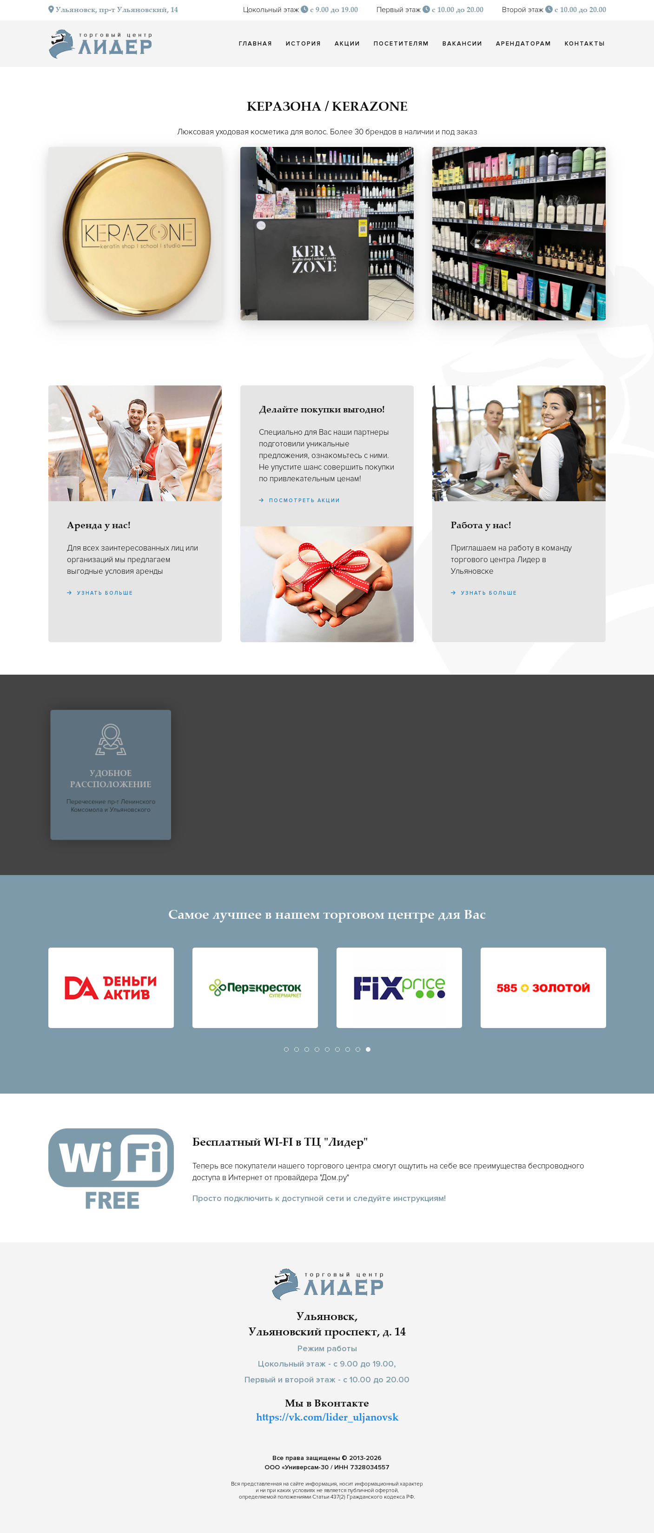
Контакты (585, 43)
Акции (347, 43)
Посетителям (401, 43)
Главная (255, 43)
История (303, 43)
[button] (135, 233)
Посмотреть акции (299, 501)
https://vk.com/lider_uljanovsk (327, 1418)
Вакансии (462, 43)
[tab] (286, 1049)
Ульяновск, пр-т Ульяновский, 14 (113, 10)
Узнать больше (100, 593)
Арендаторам (523, 43)
